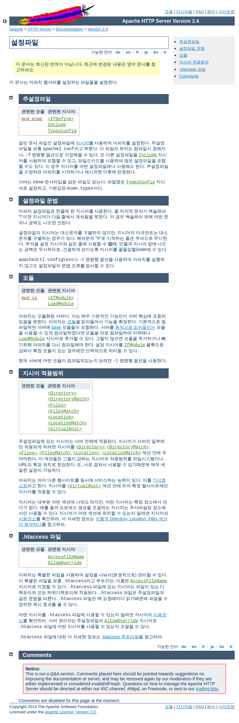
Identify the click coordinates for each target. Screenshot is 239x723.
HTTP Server (39, 29)
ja (146, 52)
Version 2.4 (98, 29)
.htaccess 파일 (192, 69)
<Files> (57, 405)
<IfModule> (61, 297)
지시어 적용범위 (194, 62)
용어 (211, 11)
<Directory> (62, 393)
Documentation (69, 29)
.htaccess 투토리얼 (120, 636)
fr (137, 52)
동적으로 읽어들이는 (135, 327)
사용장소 (27, 518)
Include (57, 124)
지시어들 (184, 11)
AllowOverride (65, 562)
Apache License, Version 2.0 (70, 712)
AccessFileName (66, 557)
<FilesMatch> (63, 411)
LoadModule (61, 303)
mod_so (29, 297)
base (56, 327)
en (128, 52)
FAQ (200, 11)
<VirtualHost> (65, 429)
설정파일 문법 (192, 48)
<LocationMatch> (67, 423)
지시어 (82, 142)
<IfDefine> (61, 118)
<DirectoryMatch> (68, 399)
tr (165, 52)
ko (155, 52)
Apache (16, 29)
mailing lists (207, 688)
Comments (189, 76)
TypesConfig (62, 131)
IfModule (134, 345)
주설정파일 (189, 41)
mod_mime (31, 118)
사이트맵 (226, 11)
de (118, 52)
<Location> (61, 417)
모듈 (169, 11)
